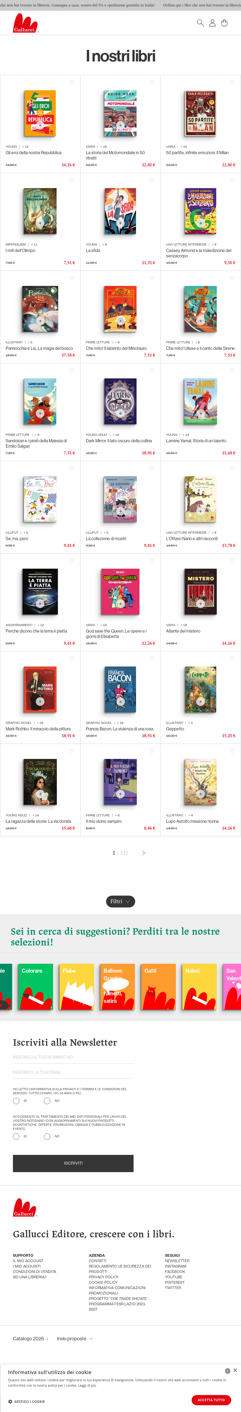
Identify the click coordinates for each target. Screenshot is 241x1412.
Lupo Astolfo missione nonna (192, 821)
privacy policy (104, 1277)
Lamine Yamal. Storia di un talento (196, 440)
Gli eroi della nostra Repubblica (33, 152)
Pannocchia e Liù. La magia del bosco (39, 348)
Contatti (97, 1261)
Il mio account (28, 1261)
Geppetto (175, 728)
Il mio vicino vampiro (104, 821)
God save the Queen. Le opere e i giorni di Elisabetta (116, 634)
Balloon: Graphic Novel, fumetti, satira (158, 986)
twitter (173, 1288)
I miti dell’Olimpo (20, 250)
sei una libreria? (30, 1277)
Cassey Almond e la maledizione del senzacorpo (198, 253)
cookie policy (103, 1283)
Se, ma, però (17, 538)
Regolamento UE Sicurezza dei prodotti (120, 1269)
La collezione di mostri (106, 538)
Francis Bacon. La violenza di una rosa (119, 728)
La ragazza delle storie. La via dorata (38, 821)
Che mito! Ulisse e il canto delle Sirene (200, 348)
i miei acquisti (27, 1267)
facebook (175, 1272)
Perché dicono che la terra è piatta (36, 631)
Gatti (196, 971)
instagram (175, 1267)
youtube (173, 1277)
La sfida (93, 250)
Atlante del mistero (183, 631)
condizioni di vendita (34, 1272)
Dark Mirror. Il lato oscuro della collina (119, 440)
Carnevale (39, 971)
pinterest (175, 1283)
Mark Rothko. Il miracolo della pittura (38, 728)
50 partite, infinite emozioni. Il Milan (197, 152)
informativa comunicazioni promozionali (117, 1291)
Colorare (78, 971)
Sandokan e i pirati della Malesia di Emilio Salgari (36, 443)
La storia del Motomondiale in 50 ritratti (115, 155)
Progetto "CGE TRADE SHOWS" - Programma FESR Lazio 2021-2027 (119, 1304)
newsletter (177, 1261)
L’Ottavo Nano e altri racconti (192, 538)
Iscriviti (73, 1163)
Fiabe (115, 971)
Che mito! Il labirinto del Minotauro (116, 348)
